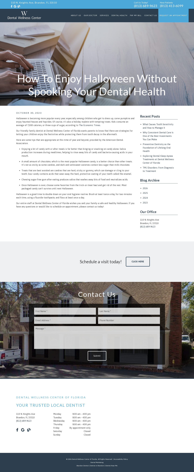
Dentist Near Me (111, 466)
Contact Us (150, 15)
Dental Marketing (97, 462)
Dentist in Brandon (97, 466)
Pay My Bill (136, 15)
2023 (145, 202)
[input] (65, 311)
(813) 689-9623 (145, 6)
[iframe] (145, 416)
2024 (145, 198)
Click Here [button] (138, 261)
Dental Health (119, 15)
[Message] (97, 337)
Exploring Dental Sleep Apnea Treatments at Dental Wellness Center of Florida (158, 159)
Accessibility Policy (121, 459)
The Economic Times (89, 125)
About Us (76, 15)
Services (104, 15)
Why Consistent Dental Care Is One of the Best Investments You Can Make (158, 136)
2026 (145, 188)
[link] (11, 6)
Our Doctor (90, 15)
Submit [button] (97, 356)
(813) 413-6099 (171, 6)
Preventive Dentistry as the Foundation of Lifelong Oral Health (157, 147)
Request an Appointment (173, 15)
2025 (145, 193)
